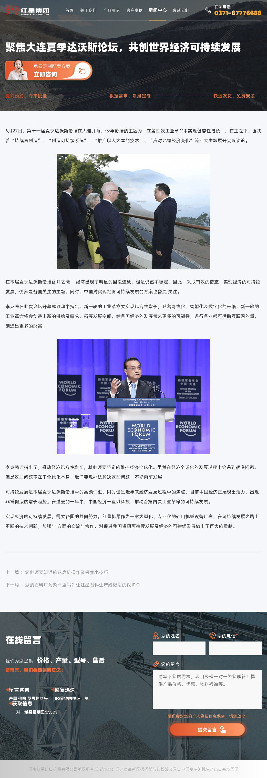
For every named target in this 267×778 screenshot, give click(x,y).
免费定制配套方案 (63, 70)
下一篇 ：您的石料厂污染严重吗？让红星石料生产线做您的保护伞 (72, 585)
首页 (69, 10)
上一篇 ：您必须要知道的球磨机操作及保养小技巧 (56, 572)
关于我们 (88, 10)
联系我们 (180, 10)
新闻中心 (157, 10)
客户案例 (134, 10)
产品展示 (111, 10)
